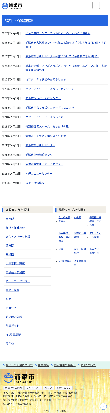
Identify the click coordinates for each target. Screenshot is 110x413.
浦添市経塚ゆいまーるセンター (44, 164)
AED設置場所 (13, 334)
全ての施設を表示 (64, 219)
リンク (48, 388)
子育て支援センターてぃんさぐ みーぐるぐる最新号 (58, 33)
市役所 (10, 218)
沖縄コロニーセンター (39, 173)
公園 (8, 299)
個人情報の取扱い (65, 365)
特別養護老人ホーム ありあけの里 (47, 126)
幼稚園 (10, 254)
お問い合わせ (63, 388)
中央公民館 (12, 290)
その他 (10, 343)
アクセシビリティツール (96, 5)
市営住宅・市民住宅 (95, 251)
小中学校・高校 (15, 263)
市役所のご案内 (13, 388)
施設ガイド (12, 325)
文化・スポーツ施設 (18, 236)
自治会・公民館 (15, 272)
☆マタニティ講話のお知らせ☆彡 (46, 79)
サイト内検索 (87, 5)
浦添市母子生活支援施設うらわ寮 (46, 136)
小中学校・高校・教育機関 (64, 237)
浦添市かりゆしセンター (40, 145)
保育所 (10, 245)
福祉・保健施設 (35, 183)
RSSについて (88, 365)
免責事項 (43, 365)
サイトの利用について (19, 365)
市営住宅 (11, 308)
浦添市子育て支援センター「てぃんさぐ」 (51, 107)
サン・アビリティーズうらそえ (44, 117)
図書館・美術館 (80, 235)
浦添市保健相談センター (40, 154)
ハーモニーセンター (18, 281)
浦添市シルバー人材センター (43, 98)
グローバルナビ (104, 5)
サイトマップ (33, 388)
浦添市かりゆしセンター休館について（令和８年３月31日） (62, 56)
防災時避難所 (14, 317)
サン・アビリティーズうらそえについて (50, 89)
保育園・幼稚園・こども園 (95, 221)
